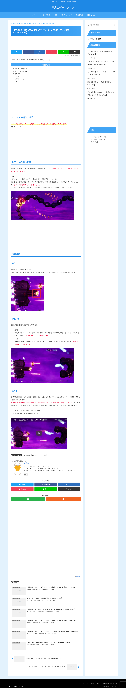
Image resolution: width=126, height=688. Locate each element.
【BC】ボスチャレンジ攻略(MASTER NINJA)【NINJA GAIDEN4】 (100, 63)
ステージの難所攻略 (21, 71)
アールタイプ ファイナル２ (39, 455)
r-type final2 (27, 455)
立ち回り (19, 81)
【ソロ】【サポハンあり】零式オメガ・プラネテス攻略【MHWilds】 (101, 93)
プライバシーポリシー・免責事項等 (97, 683)
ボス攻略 (18, 74)
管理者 (26, 464)
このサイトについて (80, 683)
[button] (114, 25)
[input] (101, 25)
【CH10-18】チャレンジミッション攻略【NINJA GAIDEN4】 (101, 73)
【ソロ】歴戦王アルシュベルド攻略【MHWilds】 (99, 53)
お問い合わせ (112, 683)
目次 (43, 65)
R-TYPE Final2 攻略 (16, 455)
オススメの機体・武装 (22, 69)
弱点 (17, 76)
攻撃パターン (20, 79)
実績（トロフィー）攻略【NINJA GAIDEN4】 (99, 83)
